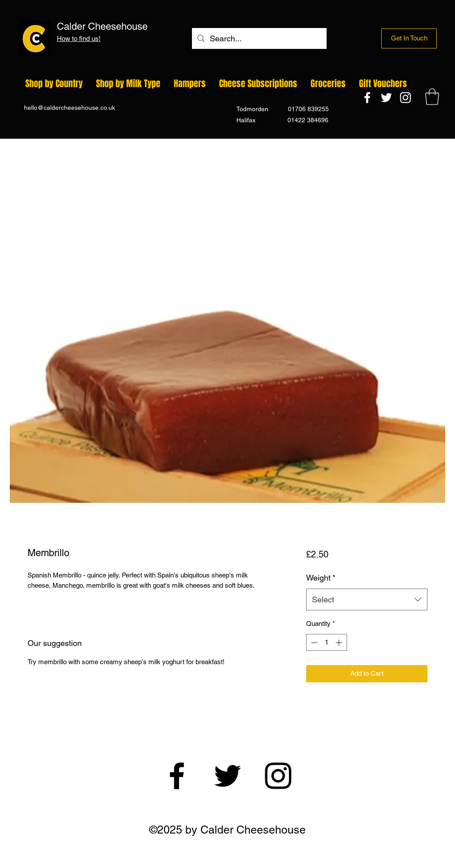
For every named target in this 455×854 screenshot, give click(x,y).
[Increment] (340, 642)
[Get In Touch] (409, 38)
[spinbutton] (326, 642)
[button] (432, 96)
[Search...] (259, 38)
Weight (320, 577)
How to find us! (78, 38)
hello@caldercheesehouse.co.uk (69, 107)
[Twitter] (386, 97)
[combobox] (366, 600)
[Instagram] (405, 97)
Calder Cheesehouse (146, 26)
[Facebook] (367, 97)
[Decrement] (313, 642)
